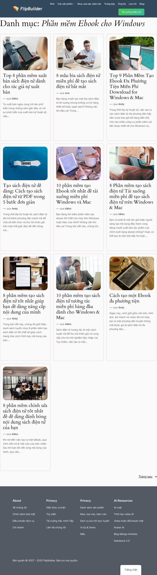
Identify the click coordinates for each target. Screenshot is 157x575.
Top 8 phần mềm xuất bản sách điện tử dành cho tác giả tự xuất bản (25, 84)
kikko (15, 98)
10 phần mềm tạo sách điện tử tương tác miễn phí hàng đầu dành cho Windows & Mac (78, 306)
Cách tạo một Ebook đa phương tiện (130, 298)
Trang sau (147, 476)
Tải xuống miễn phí (131, 12)
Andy (121, 104)
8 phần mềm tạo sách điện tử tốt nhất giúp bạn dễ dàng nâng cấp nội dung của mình (24, 304)
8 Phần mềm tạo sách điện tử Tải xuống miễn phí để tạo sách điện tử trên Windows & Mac (131, 196)
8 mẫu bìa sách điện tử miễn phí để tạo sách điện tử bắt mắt (78, 81)
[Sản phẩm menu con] (73, 3)
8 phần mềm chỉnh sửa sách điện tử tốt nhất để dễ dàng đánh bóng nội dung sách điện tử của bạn (25, 416)
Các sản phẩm (65, 3)
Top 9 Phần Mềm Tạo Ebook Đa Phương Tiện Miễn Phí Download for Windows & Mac (131, 86)
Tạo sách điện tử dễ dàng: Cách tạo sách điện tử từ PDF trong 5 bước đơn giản (24, 194)
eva (67, 92)
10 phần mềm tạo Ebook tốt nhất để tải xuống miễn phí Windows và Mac (77, 194)
